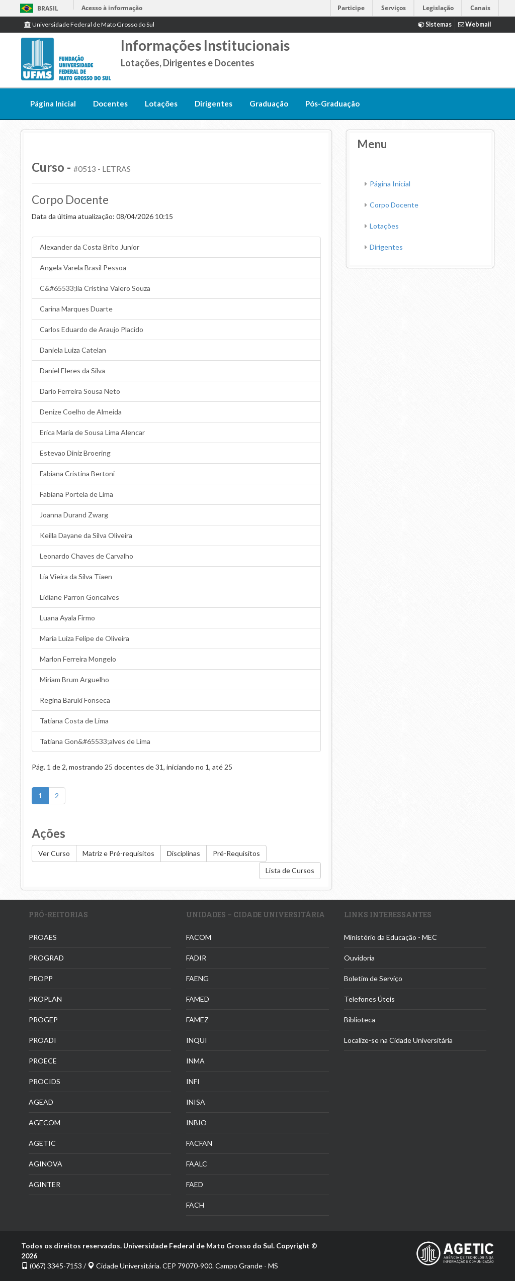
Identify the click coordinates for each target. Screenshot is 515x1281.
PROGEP (43, 1019)
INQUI (196, 1040)
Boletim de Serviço (373, 978)
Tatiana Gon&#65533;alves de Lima (95, 741)
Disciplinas (183, 853)
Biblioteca (359, 1019)
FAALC (196, 1163)
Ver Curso (54, 853)
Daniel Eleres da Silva (72, 370)
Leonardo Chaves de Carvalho (86, 556)
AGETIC (42, 1143)
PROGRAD (46, 957)
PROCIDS (44, 1081)
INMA (195, 1060)
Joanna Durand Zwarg (74, 514)
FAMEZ (197, 1019)
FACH (195, 1205)
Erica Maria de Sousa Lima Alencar (92, 432)
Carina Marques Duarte (76, 308)
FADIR (196, 957)
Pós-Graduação (332, 103)
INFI (193, 1081)
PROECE (43, 1060)
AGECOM (44, 1122)
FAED (194, 1184)
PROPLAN (45, 999)
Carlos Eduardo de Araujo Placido (91, 329)
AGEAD (41, 1102)
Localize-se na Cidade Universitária (398, 1040)
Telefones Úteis (369, 999)
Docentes (110, 103)
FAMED (197, 999)
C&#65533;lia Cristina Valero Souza (95, 288)
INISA (195, 1102)
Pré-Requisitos (236, 853)
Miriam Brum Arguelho (74, 679)
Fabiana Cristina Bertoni (77, 473)
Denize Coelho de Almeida (81, 411)
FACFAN (199, 1143)
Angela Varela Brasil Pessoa (83, 267)
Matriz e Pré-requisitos (118, 853)
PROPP (41, 978)
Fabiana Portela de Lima (76, 494)
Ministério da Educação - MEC (390, 937)
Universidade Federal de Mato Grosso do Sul (89, 24)
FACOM (198, 937)
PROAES (43, 937)
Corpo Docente (394, 204)
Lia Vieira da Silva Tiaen (76, 576)
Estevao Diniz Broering (75, 453)
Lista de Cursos (290, 870)
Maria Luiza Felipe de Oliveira (84, 638)
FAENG (197, 978)
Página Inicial (53, 103)
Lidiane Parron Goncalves (79, 597)
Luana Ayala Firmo (67, 617)
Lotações (161, 103)
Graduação (268, 103)
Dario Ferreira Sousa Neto (80, 391)
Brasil (37, 8)
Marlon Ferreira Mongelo (78, 659)
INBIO (196, 1122)
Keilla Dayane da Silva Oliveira (86, 535)
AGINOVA (45, 1163)
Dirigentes (213, 103)
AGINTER (44, 1184)
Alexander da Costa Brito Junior (89, 247)
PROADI (42, 1040)
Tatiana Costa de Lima (74, 720)
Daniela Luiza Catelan (73, 350)
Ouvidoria (359, 957)
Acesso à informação (111, 8)
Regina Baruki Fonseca (75, 700)
